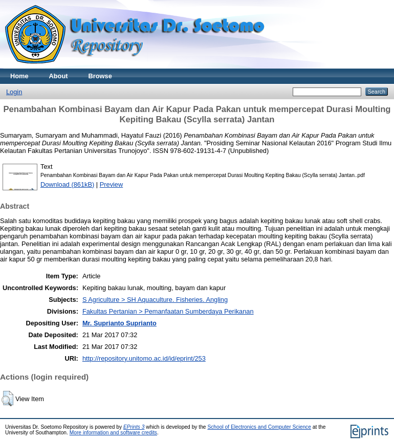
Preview (111, 184)
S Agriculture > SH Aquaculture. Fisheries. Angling (155, 299)
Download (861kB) (67, 184)
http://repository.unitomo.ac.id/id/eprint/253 (144, 358)
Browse (100, 76)
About (58, 76)
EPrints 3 (134, 427)
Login (14, 92)
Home (19, 76)
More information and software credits (113, 432)
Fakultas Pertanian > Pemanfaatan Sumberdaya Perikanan (168, 311)
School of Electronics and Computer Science (259, 427)
